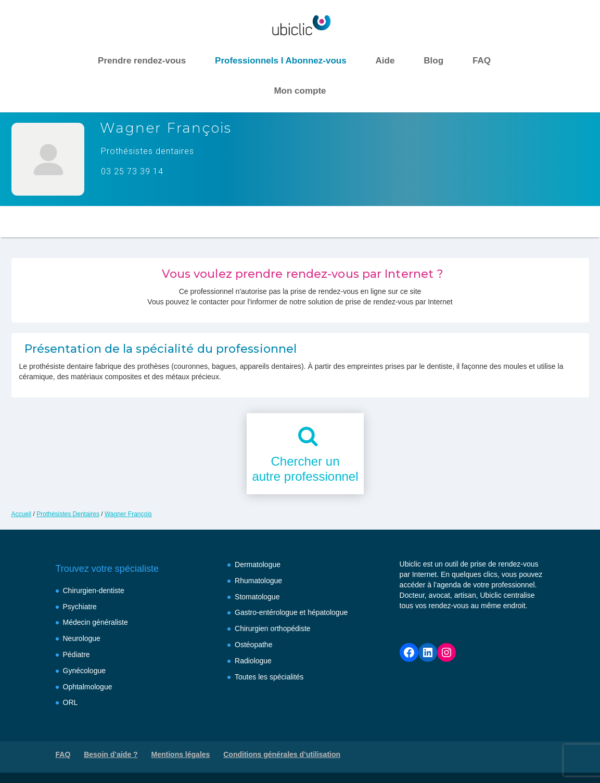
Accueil (21, 514)
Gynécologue (84, 670)
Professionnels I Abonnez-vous (281, 61)
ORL (70, 702)
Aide (385, 61)
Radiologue (253, 661)
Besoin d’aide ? (110, 754)
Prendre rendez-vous (142, 61)
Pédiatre (76, 654)
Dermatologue (257, 564)
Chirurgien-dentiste (93, 590)
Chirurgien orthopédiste (273, 628)
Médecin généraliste (95, 622)
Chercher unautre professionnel (305, 468)
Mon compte (300, 91)
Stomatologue (257, 597)
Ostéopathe (253, 644)
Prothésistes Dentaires (67, 514)
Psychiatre (80, 606)
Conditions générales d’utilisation (281, 754)
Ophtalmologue (87, 687)
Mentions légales (180, 754)
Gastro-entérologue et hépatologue (291, 612)
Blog (433, 61)
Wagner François (128, 514)
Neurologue (81, 638)
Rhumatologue (258, 580)
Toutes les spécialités (269, 677)
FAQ (482, 61)
